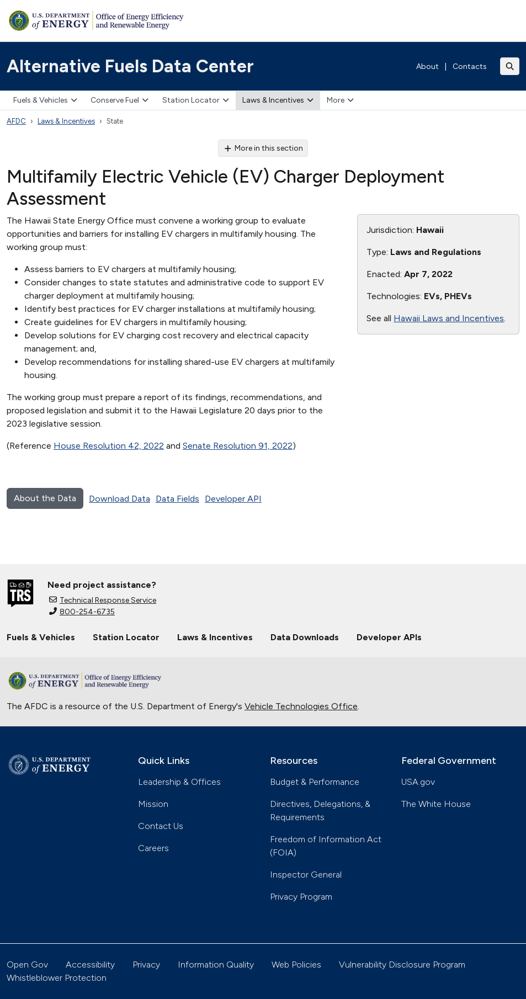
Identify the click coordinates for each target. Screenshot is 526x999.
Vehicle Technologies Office (301, 706)
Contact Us (160, 826)
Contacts (470, 66)
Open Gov (27, 964)
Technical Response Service (102, 600)
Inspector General (306, 874)
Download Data (119, 498)
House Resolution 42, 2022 (109, 445)
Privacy (146, 964)
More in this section (263, 148)
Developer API (233, 498)
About (427, 66)
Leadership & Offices (179, 782)
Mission (153, 804)
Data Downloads (304, 637)
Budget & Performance (314, 782)
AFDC (16, 121)
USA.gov (418, 782)
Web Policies (296, 964)
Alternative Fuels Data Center (130, 66)
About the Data (45, 498)
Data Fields (177, 498)
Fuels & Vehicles (45, 100)
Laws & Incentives (278, 100)
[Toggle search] (510, 66)
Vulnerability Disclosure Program (402, 964)
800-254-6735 (82, 612)
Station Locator (195, 100)
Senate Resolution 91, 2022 (238, 445)
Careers (153, 848)
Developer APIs (389, 637)
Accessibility (90, 964)
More (340, 100)
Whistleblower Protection (57, 978)
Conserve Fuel (119, 100)
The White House (436, 804)
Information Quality (216, 964)
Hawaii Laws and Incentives (449, 318)
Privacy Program (301, 896)
